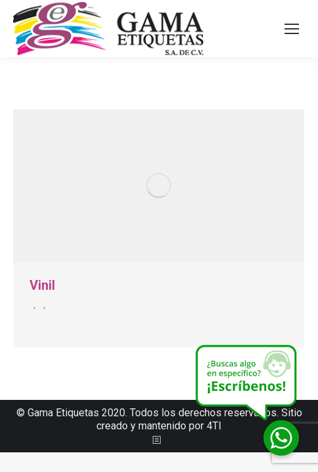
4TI (214, 426)
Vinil (42, 285)
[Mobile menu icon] (292, 29)
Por (42, 308)
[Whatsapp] (281, 438)
